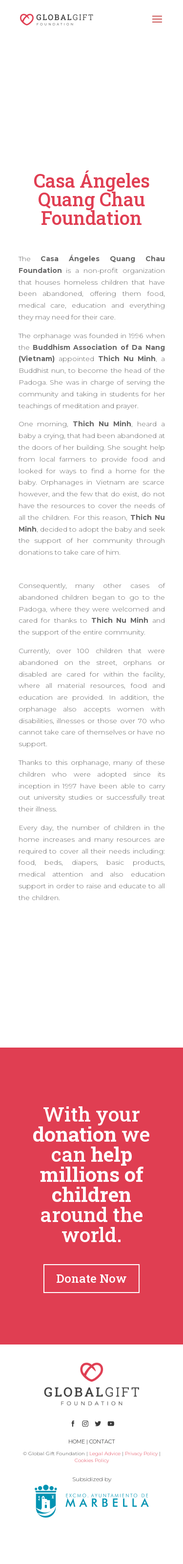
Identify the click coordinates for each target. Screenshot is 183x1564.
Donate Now (91, 1278)
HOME (76, 1441)
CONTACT (102, 1441)
